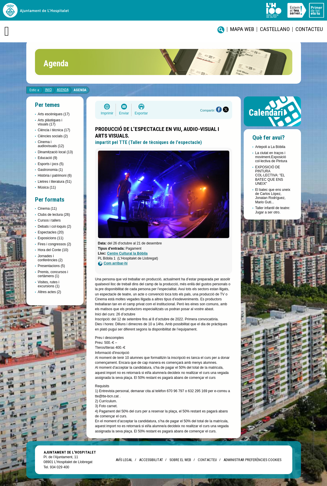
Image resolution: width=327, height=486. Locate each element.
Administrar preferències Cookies (252, 460)
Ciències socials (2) (53, 136)
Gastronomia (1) (50, 170)
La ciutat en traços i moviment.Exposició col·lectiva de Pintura (271, 157)
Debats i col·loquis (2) (54, 226)
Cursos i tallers (49, 220)
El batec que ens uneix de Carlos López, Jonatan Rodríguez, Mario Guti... (272, 196)
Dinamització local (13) (55, 152)
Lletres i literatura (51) (55, 182)
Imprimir (107, 113)
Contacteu (309, 29)
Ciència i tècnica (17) (54, 130)
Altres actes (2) (49, 292)
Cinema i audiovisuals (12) (51, 144)
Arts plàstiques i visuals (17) (50, 122)
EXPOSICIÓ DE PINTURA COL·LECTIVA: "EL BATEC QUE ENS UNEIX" (270, 175)
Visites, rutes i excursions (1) (49, 284)
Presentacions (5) (51, 266)
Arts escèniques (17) (54, 114)
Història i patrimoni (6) (55, 175)
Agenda (63, 90)
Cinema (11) (47, 209)
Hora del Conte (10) (53, 250)
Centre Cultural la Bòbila (127, 253)
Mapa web (242, 29)
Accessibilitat (151, 460)
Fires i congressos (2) (54, 244)
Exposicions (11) (51, 238)
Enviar (124, 113)
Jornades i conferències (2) (50, 258)
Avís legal (124, 460)
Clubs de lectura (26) (54, 215)
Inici (48, 90)
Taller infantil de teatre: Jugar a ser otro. (272, 210)
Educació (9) (47, 158)
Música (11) (47, 187)
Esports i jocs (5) (51, 164)
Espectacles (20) (51, 232)
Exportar (141, 113)
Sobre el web (180, 460)
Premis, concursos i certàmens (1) (53, 274)
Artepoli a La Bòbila (270, 147)
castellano (275, 29)
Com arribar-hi (113, 263)
